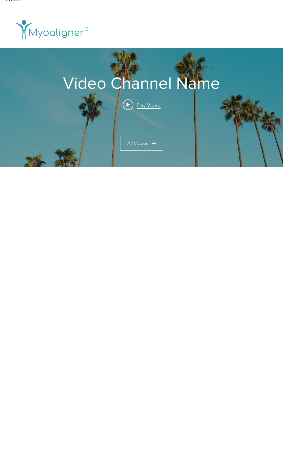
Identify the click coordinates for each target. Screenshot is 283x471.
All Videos (141, 143)
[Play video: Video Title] (142, 105)
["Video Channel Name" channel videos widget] (141, 107)
